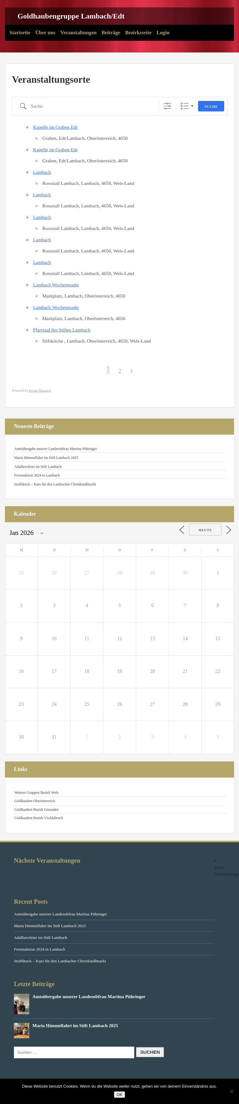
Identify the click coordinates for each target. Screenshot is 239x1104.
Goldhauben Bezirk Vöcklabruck (38, 818)
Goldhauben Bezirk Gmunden (36, 809)
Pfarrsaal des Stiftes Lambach (61, 329)
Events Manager (40, 390)
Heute (205, 530)
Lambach (42, 172)
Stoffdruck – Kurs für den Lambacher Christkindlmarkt (55, 484)
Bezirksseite (138, 32)
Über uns (45, 32)
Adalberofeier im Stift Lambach (38, 467)
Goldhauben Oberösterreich (34, 801)
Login (162, 32)
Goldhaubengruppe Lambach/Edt (71, 16)
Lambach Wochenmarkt (56, 284)
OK (119, 1094)
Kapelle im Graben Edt (55, 127)
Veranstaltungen (78, 32)
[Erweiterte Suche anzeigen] (167, 106)
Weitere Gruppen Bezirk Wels (36, 792)
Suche (211, 106)
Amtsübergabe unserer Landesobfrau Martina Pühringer (55, 449)
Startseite (19, 32)
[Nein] (231, 1091)
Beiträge (111, 32)
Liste (184, 106)
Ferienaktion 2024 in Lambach (37, 475)
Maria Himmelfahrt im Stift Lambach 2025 (46, 458)
